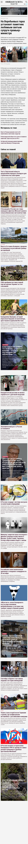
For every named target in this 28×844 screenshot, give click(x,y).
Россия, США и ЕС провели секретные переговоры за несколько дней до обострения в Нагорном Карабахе (12, 640)
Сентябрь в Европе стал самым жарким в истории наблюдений (12, 680)
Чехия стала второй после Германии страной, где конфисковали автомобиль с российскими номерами (14, 714)
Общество (14, 4)
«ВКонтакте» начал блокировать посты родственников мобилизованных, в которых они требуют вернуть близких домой (12, 605)
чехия (2, 710)
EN (26, 4)
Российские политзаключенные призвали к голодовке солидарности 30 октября (13, 571)
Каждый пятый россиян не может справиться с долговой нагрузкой (13, 393)
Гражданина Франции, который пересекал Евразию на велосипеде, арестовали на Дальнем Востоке (13, 319)
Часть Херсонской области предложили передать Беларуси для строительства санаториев (13, 173)
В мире (4, 633)
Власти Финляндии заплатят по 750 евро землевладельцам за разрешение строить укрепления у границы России (13, 785)
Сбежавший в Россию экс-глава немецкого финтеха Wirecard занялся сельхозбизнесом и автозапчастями (14, 211)
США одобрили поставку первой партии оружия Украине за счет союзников (12, 284)
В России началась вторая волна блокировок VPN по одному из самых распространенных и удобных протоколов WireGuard (14, 748)
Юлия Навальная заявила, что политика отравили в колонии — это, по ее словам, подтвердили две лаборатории (13, 351)
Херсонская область (5, 169)
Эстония (3, 244)
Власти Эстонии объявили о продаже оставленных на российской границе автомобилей (14, 248)
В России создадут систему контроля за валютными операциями (14, 503)
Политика (5, 344)
